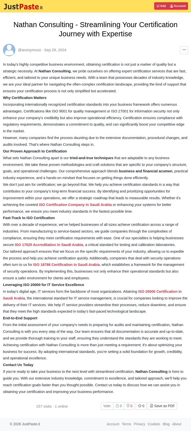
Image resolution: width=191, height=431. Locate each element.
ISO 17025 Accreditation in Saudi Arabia (49, 245)
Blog (166, 424)
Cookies (154, 424)
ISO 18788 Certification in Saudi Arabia (66, 265)
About (176, 424)
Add (161, 5)
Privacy (139, 424)
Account (178, 5)
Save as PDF (162, 406)
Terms (126, 424)
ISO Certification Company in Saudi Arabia (75, 205)
